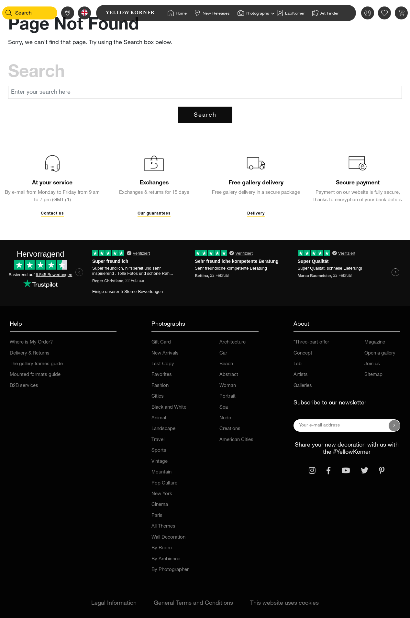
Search (205, 115)
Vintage (159, 461)
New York (161, 494)
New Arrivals (165, 353)
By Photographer (170, 569)
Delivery (256, 214)
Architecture (232, 342)
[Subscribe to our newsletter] (394, 425)
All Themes (163, 526)
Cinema (159, 504)
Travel (157, 439)
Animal (158, 418)
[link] (124, 13)
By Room (161, 548)
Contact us (52, 214)
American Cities (236, 439)
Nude (225, 418)
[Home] (167, 13)
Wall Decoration (168, 537)
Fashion (160, 385)
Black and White (168, 407)
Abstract (228, 374)
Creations (229, 428)
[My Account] (358, 12)
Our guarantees (154, 214)
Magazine (374, 342)
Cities (157, 396)
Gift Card (161, 342)
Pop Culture (164, 483)
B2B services (24, 385)
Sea (223, 407)
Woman (227, 385)
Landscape (163, 428)
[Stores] (58, 12)
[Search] (18, 12)
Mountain (161, 472)
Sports (158, 450)
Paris (156, 515)
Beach (226, 364)
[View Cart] (391, 12)
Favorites (161, 374)
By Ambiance (165, 559)
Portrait (227, 396)
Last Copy (162, 364)
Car (223, 353)
